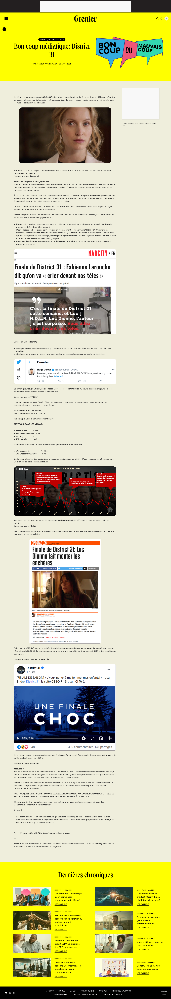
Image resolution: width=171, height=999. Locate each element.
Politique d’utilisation (112, 995)
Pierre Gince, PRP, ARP (47, 64)
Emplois (72, 991)
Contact (103, 991)
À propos (49, 991)
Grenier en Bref (60, 995)
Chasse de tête (87, 991)
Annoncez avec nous (121, 991)
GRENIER (164, 991)
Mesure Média (27, 648)
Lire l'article (61, 904)
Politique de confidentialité (84, 995)
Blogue (61, 991)
